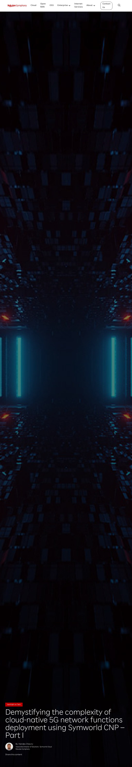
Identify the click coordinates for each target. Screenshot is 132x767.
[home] (17, 6)
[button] (64, 6)
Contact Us (106, 6)
